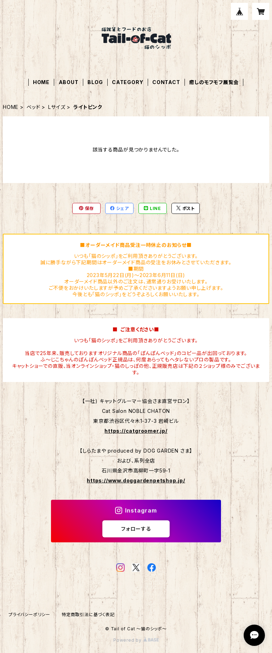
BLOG (95, 82)
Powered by (136, 640)
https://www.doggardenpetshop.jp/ (136, 480)
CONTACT (166, 82)
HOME (41, 82)
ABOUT (69, 82)
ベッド (33, 107)
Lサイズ (56, 107)
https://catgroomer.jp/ (136, 431)
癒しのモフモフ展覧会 (214, 82)
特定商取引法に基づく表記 (88, 614)
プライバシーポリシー (29, 614)
